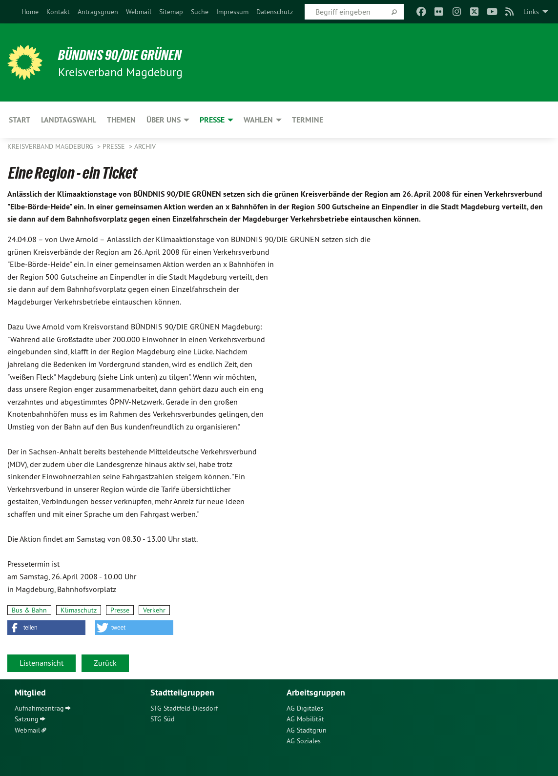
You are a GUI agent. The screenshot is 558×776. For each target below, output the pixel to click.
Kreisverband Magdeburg (51, 146)
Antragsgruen (98, 11)
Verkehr (154, 610)
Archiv (145, 146)
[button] (46, 627)
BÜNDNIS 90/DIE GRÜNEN (127, 54)
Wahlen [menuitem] (258, 120)
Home (30, 11)
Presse (115, 146)
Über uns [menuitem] (163, 120)
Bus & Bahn (29, 610)
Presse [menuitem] (212, 120)
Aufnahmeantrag (39, 708)
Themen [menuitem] (121, 120)
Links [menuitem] (531, 11)
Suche (199, 11)
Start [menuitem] (19, 120)
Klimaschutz (79, 610)
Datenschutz (274, 11)
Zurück (105, 663)
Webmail (138, 11)
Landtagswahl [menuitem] (68, 120)
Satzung (27, 719)
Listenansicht (41, 663)
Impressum (232, 11)
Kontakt (58, 11)
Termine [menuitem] (307, 120)
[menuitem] (30, 11)
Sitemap (171, 11)
